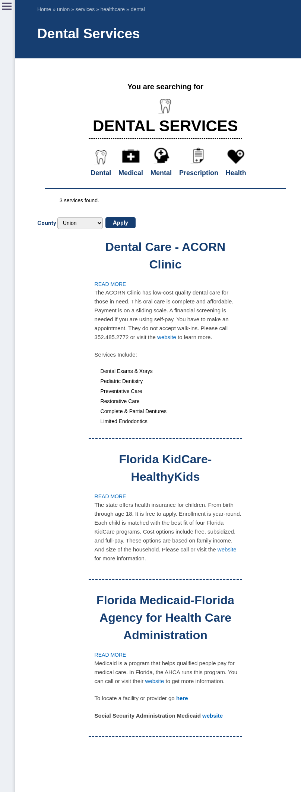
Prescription (198, 173)
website (166, 337)
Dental (101, 173)
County (46, 223)
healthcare (113, 9)
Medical (130, 173)
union (63, 9)
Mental (161, 173)
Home (44, 9)
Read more (110, 284)
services (85, 9)
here (182, 698)
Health (236, 173)
